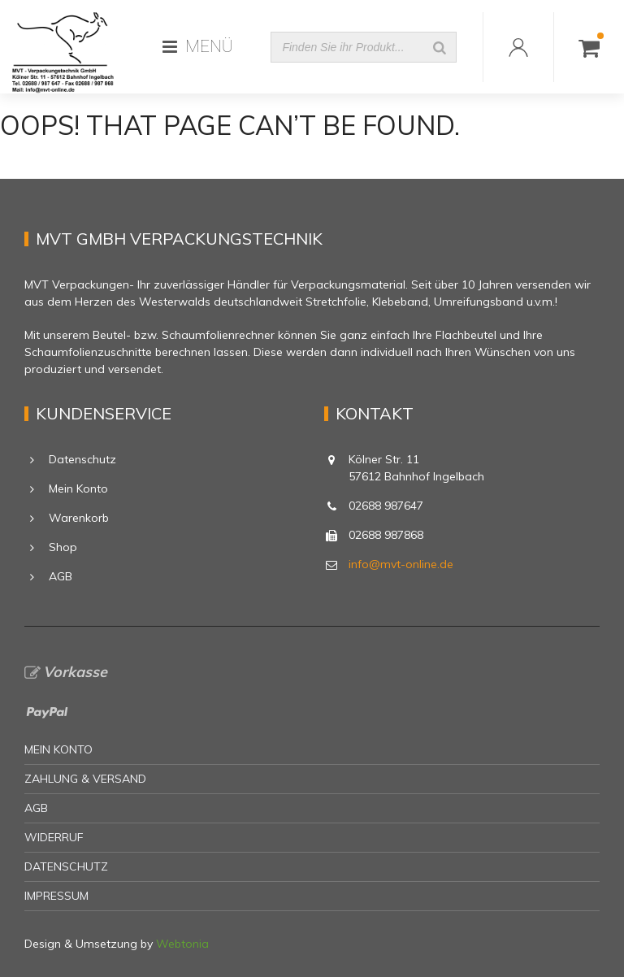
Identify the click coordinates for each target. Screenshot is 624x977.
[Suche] (439, 47)
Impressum (56, 895)
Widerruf (54, 837)
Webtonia (182, 943)
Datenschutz (82, 459)
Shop (63, 547)
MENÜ (197, 46)
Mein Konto (78, 488)
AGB (60, 576)
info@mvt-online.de (401, 564)
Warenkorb (79, 517)
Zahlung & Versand (85, 778)
